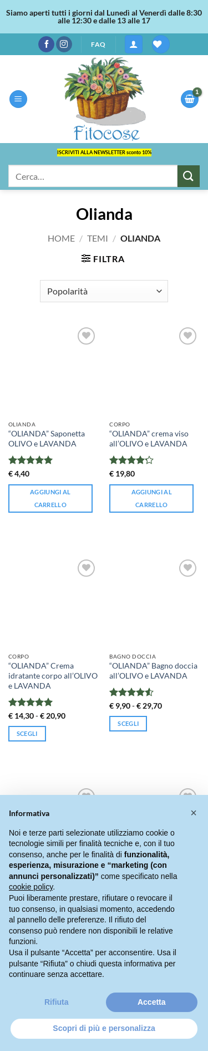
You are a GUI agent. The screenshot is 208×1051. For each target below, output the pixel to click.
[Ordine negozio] (104, 291)
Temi (97, 238)
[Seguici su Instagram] (64, 44)
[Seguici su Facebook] (46, 44)
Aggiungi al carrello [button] (50, 498)
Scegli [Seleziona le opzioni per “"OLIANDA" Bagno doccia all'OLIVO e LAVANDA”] (128, 723)
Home (61, 238)
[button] (134, 44)
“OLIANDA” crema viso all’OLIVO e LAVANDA (149, 438)
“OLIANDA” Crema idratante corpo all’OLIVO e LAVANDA (53, 675)
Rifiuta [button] (56, 1002)
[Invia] (188, 176)
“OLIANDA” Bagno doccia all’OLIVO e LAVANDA (153, 670)
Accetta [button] (152, 1002)
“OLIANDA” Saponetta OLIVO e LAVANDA (46, 438)
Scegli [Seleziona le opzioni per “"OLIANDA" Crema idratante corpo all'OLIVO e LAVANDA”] (27, 733)
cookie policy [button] (31, 886)
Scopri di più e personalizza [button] (104, 1028)
